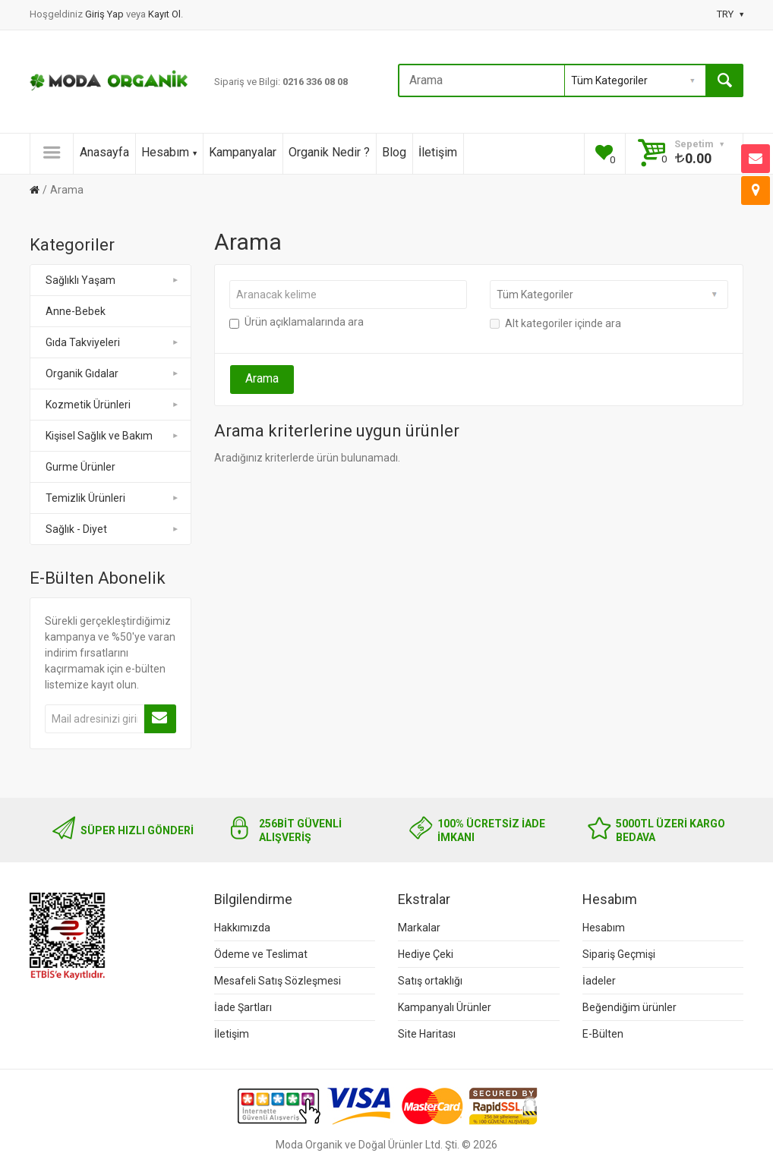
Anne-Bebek (76, 311)
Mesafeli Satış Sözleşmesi (277, 981)
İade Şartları (243, 1007)
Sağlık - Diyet (113, 529)
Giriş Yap (105, 14)
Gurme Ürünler (80, 467)
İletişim (437, 152)
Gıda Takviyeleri (113, 342)
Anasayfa (104, 152)
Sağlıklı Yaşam (113, 280)
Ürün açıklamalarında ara (296, 322)
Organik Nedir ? (329, 152)
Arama (67, 190)
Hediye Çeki (425, 954)
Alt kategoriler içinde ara (555, 323)
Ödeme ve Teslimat (261, 954)
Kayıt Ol (164, 14)
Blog (394, 152)
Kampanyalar (242, 152)
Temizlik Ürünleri (113, 498)
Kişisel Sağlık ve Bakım (113, 436)
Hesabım (169, 152)
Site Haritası (427, 1034)
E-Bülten (602, 1034)
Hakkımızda (242, 928)
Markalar (419, 928)
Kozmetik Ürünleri (113, 405)
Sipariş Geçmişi (618, 954)
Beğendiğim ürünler (629, 1007)
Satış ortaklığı (430, 981)
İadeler (599, 981)
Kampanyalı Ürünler (444, 1007)
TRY (730, 14)
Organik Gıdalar (113, 373)
